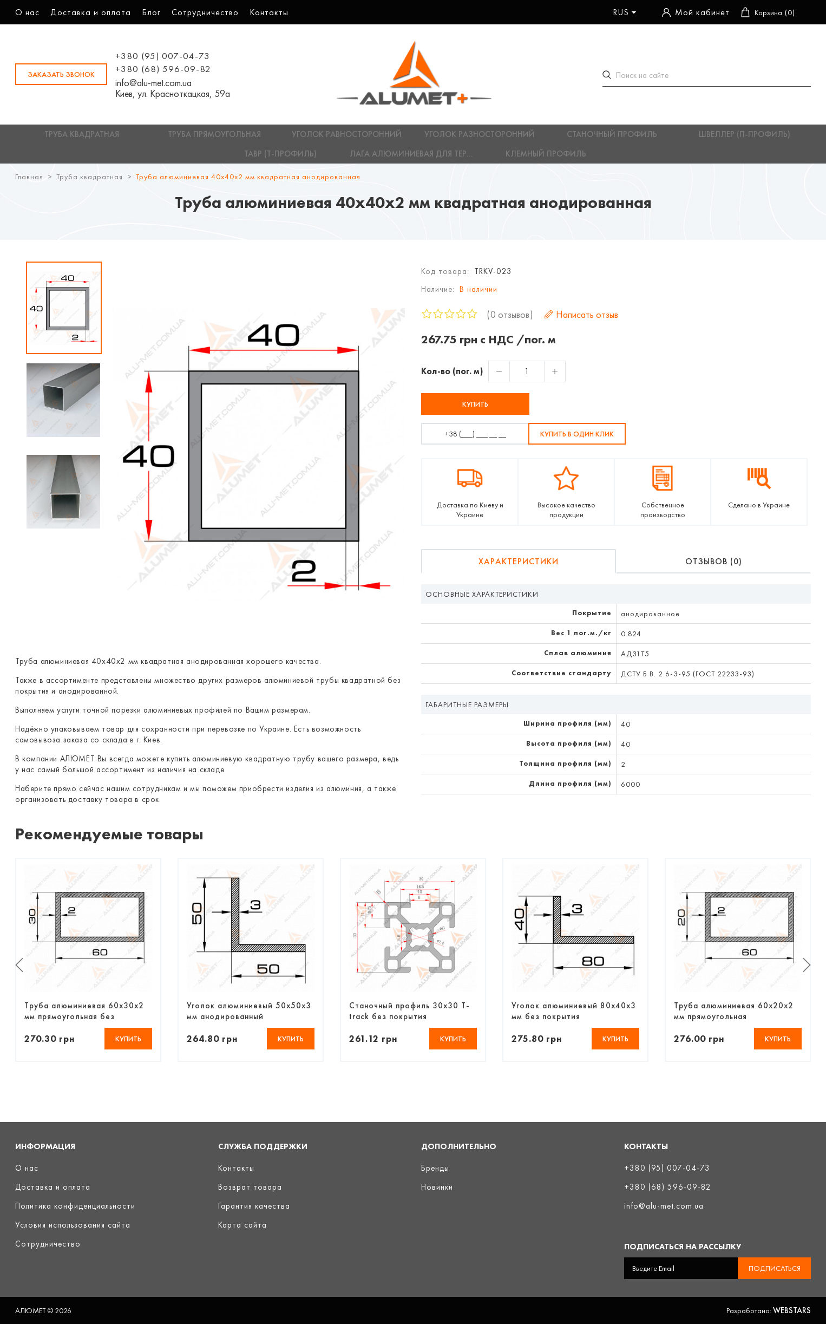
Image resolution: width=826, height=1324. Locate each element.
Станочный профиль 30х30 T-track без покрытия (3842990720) (409, 1017)
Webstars (792, 1310)
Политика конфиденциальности (75, 1206)
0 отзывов (509, 321)
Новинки (437, 1187)
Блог (151, 12)
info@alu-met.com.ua (153, 82)
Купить (475, 410)
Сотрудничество (205, 12)
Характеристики (518, 567)
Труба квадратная (89, 183)
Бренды (435, 1168)
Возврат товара (250, 1187)
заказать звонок (61, 74)
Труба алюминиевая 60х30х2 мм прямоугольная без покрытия (84, 1017)
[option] (64, 314)
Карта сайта (242, 1224)
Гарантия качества (254, 1206)
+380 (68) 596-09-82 (163, 69)
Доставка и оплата (90, 12)
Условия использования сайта (72, 1224)
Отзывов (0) (713, 567)
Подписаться (775, 1268)
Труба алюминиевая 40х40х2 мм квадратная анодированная (248, 183)
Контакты (269, 12)
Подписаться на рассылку (682, 1246)
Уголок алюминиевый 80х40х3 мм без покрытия (574, 1017)
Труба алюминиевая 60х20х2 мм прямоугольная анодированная (734, 1017)
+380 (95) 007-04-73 (162, 56)
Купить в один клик (577, 440)
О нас (27, 12)
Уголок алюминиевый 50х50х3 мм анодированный (249, 1017)
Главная (29, 183)
